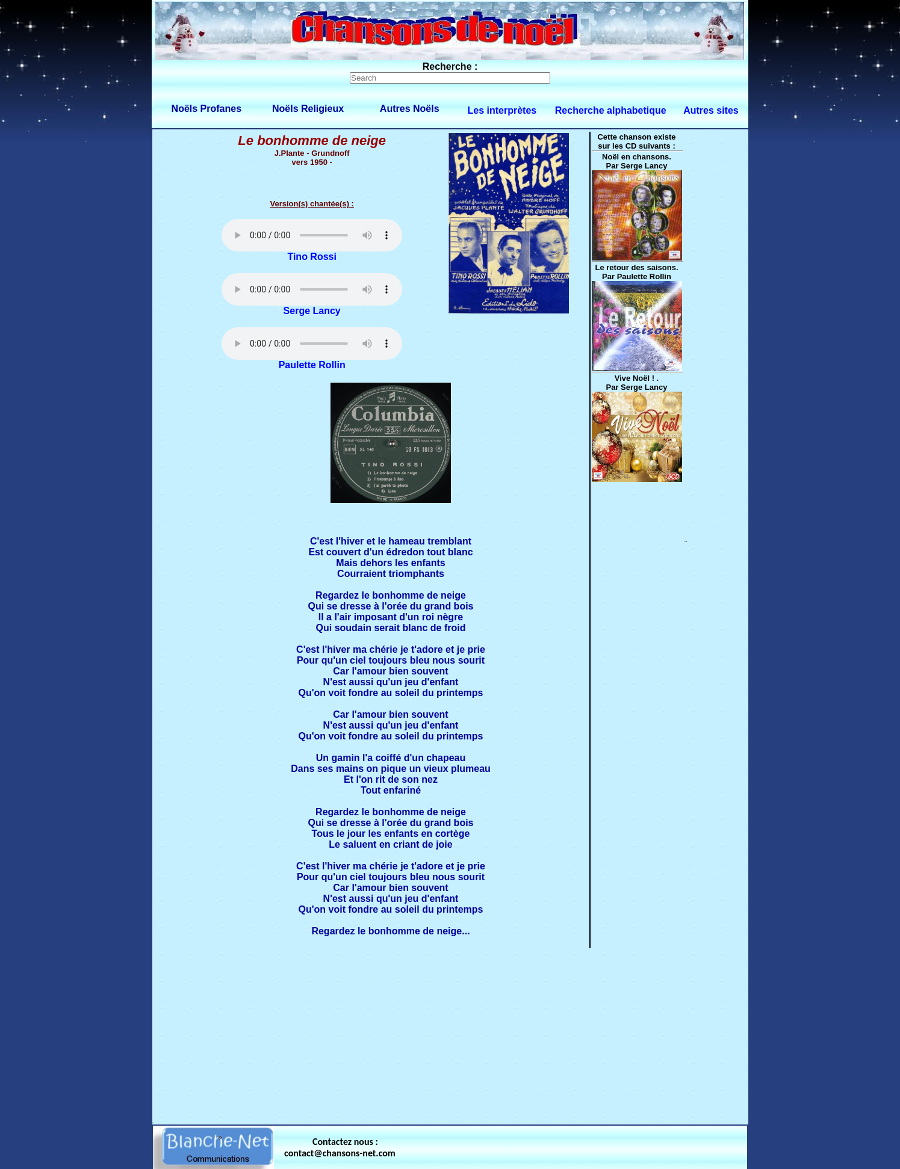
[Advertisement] (450, 1033)
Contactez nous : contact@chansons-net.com (340, 1147)
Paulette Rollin (312, 365)
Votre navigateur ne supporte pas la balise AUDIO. (312, 235)
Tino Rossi (312, 256)
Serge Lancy (312, 311)
